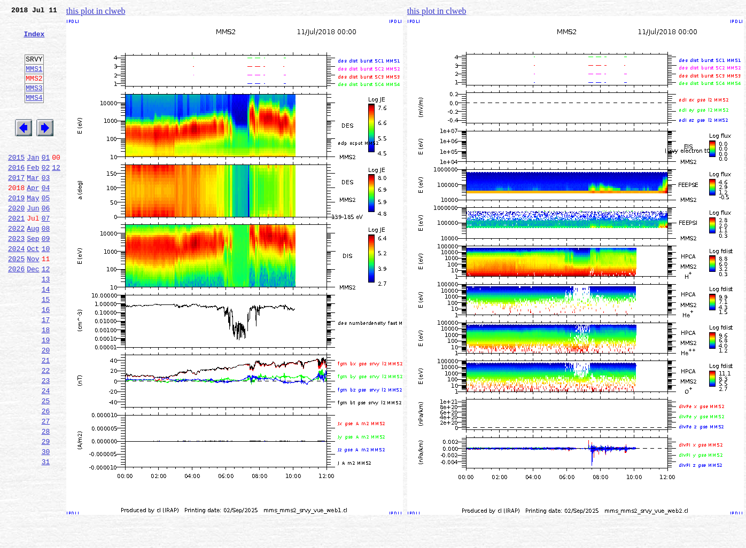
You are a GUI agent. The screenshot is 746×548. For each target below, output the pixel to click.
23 (46, 441)
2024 (16, 288)
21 (46, 417)
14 (46, 335)
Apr (33, 218)
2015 (16, 182)
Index (34, 40)
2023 (16, 276)
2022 (16, 265)
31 (46, 535)
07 (46, 253)
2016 (16, 194)
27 (46, 488)
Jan (33, 182)
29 (46, 511)
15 (46, 347)
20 (46, 406)
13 (46, 323)
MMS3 (34, 103)
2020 (16, 241)
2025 (16, 300)
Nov (33, 300)
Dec (33, 312)
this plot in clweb (96, 10)
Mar (33, 206)
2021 (16, 253)
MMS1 (34, 81)
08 (46, 265)
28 (46, 500)
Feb (33, 194)
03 (46, 206)
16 (46, 359)
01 (46, 182)
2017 (16, 206)
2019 (16, 229)
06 (46, 241)
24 (46, 453)
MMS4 (34, 115)
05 (46, 229)
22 (46, 429)
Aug (33, 265)
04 (46, 218)
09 (46, 276)
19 (46, 394)
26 (46, 476)
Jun (33, 241)
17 (46, 370)
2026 (16, 312)
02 (46, 194)
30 (46, 523)
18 (46, 382)
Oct (33, 288)
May (33, 229)
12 (56, 194)
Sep (33, 276)
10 (46, 288)
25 (46, 464)
